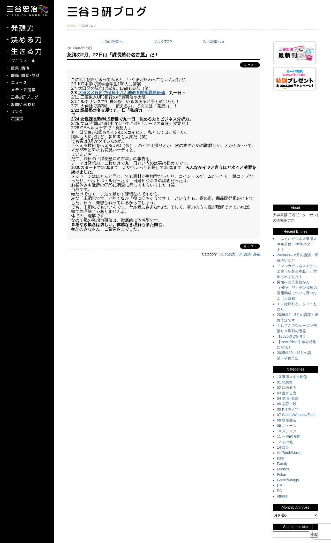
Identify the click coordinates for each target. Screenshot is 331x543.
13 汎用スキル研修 (292, 377)
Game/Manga (288, 480)
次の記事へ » (213, 42)
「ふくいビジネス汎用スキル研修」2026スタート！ (297, 244)
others (282, 496)
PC (279, 491)
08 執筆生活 (286, 420)
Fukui (281, 474)
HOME (71, 25)
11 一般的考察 (288, 436)
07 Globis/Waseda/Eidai (296, 415)
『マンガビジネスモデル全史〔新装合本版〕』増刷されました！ (297, 271)
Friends (283, 469)
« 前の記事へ (112, 42)
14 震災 (283, 447)
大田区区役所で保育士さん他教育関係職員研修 (121, 92)
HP (279, 485)
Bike (280, 458)
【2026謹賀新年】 (292, 336)
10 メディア (286, 431)
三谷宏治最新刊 (295, 52)
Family (282, 464)
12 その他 (285, 442)
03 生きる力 (286, 393)
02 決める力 (286, 388)
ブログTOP (163, 42)
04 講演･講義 (249, 254)
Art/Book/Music (289, 453)
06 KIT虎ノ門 (287, 409)
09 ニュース (286, 426)
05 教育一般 (286, 404)
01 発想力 (227, 254)
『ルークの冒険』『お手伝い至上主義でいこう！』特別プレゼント (295, 78)
